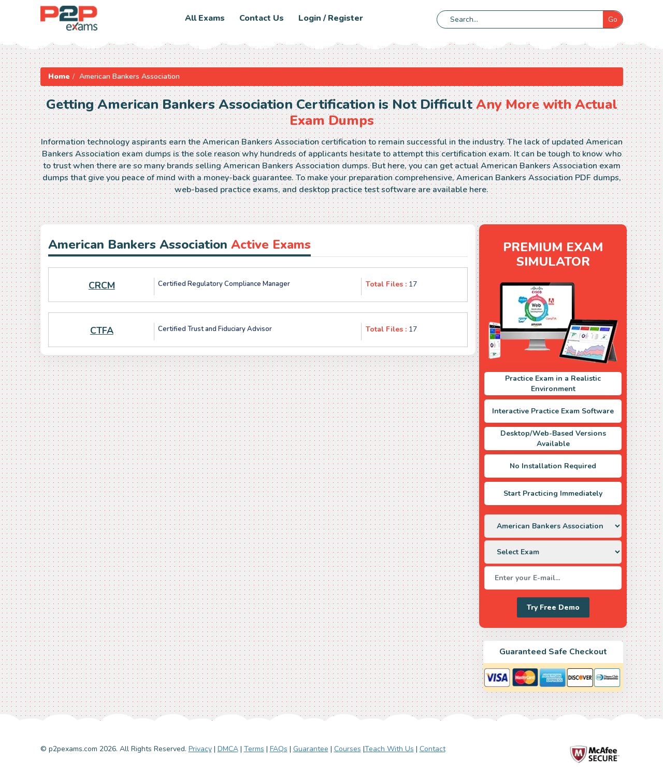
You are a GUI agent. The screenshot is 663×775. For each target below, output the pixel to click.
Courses (347, 749)
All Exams (205, 18)
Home (59, 76)
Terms (254, 749)
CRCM (102, 285)
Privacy (200, 749)
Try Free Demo (553, 607)
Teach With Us (389, 749)
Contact (432, 749)
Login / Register (330, 18)
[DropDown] (553, 526)
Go (612, 19)
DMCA (228, 749)
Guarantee (310, 749)
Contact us (261, 18)
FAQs (278, 749)
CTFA (101, 330)
